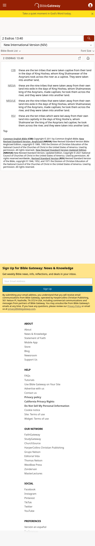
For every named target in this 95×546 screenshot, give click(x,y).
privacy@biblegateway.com (21, 308)
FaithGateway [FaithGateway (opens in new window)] (32, 434)
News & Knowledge (35, 334)
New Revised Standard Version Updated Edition (61, 150)
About (27, 329)
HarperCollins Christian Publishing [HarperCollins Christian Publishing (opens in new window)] (44, 447)
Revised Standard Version (45, 158)
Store (27, 346)
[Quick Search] (42, 38)
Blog (27, 351)
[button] (90, 5)
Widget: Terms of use (36, 418)
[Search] (89, 38)
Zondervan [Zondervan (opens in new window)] (30, 469)
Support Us (30, 359)
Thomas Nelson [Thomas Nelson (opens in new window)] (33, 460)
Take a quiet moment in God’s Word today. (47, 13)
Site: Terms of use (34, 414)
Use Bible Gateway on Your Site (42, 384)
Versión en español (35, 527)
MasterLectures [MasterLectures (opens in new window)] (33, 473)
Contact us (30, 393)
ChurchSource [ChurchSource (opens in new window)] (32, 443)
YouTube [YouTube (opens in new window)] (29, 511)
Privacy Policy (74, 306)
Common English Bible (15, 138)
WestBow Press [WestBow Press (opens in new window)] (33, 464)
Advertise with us (34, 388)
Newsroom (30, 355)
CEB (13, 70)
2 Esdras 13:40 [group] (13, 58)
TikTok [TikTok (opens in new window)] (28, 502)
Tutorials (29, 380)
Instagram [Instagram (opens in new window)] (30, 493)
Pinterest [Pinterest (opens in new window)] (29, 498)
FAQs (27, 375)
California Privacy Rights (39, 401)
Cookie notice (32, 410)
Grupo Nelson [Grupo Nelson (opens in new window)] (32, 452)
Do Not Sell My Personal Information (46, 406)
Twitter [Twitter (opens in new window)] (28, 506)
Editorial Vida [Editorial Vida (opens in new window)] (32, 456)
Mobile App (30, 342)
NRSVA (12, 85)
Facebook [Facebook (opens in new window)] (29, 489)
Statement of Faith (35, 338)
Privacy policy (32, 397)
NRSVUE (11, 100)
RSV (13, 116)
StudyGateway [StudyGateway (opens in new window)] (32, 439)
